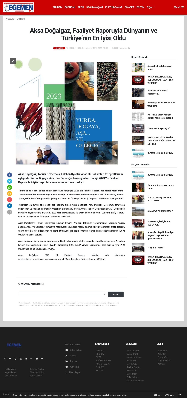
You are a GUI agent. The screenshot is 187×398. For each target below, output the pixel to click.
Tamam (169, 395)
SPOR (81, 7)
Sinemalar (131, 370)
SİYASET (129, 7)
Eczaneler (131, 360)
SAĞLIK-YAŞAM (94, 7)
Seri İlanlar (132, 374)
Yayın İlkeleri (10, 372)
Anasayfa (10, 19)
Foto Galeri (73, 344)
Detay (158, 395)
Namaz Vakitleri (134, 357)
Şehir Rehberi (133, 377)
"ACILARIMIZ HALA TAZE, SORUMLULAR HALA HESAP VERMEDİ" (160, 80)
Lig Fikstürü (132, 364)
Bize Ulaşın (73, 372)
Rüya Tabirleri (164, 360)
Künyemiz (72, 367)
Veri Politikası (11, 375)
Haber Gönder (36, 375)
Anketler (162, 354)
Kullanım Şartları (37, 369)
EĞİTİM (140, 7)
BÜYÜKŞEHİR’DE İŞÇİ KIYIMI (160, 153)
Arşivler (71, 361)
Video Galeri (73, 350)
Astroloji (161, 364)
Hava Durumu (133, 350)
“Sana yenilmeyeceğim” (158, 128)
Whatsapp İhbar (37, 372)
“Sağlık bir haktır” (155, 247)
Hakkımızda (10, 369)
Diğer (150, 7)
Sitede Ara (162, 350)
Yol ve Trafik (132, 354)
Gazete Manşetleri (135, 380)
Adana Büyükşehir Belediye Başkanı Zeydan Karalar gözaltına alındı (160, 235)
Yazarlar (71, 355)
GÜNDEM (57, 7)
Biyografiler (163, 357)
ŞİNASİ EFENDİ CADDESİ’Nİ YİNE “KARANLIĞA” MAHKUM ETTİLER (161, 140)
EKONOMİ (70, 7)
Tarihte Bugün (133, 367)
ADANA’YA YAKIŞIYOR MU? (160, 211)
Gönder (115, 294)
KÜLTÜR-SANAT (113, 7)
